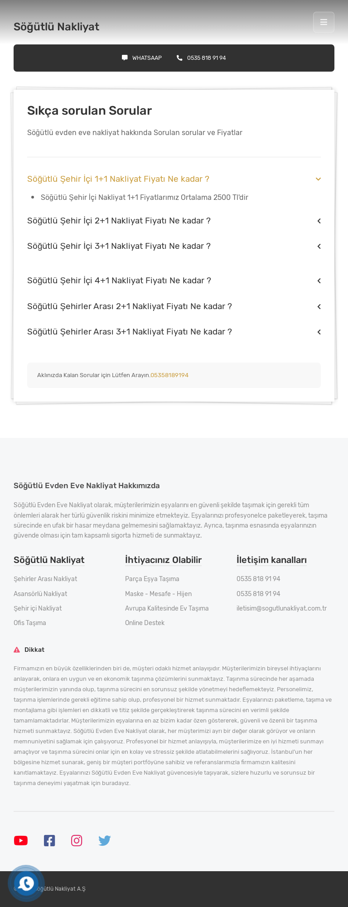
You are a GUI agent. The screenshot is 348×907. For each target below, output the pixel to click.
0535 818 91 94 (201, 57)
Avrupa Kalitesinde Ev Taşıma (167, 608)
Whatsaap (142, 57)
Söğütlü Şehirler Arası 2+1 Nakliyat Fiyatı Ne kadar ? (129, 306)
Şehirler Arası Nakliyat (45, 579)
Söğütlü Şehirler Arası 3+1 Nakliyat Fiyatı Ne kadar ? (129, 331)
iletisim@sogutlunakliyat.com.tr (282, 608)
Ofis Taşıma (30, 623)
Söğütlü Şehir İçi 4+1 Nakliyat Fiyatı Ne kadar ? (119, 280)
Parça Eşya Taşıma (152, 579)
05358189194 (169, 375)
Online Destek (144, 623)
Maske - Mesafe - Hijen (158, 594)
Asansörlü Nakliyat (40, 594)
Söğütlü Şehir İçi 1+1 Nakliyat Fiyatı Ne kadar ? (118, 179)
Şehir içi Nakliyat (38, 608)
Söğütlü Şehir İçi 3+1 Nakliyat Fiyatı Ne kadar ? (119, 246)
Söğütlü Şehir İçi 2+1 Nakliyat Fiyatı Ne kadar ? (119, 220)
